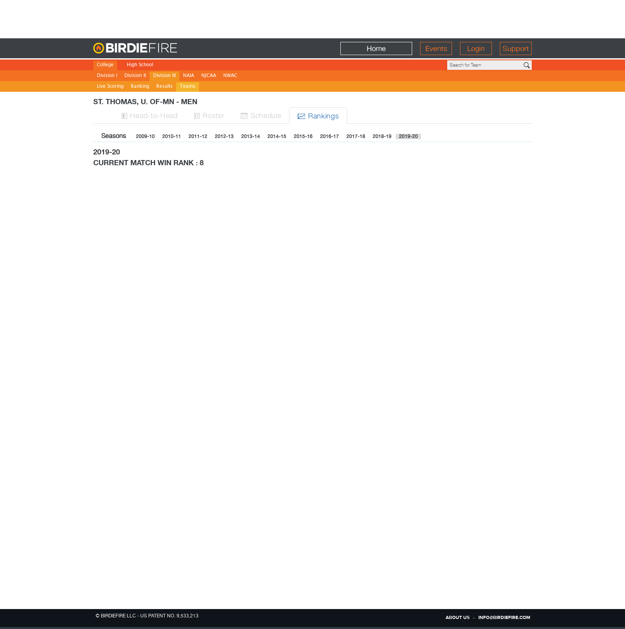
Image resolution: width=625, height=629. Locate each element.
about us (458, 617)
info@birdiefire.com (504, 617)
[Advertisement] (312, 18)
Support (516, 48)
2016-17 (329, 136)
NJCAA (208, 76)
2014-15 (276, 136)
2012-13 (224, 136)
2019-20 (408, 136)
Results (164, 86)
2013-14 (250, 136)
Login (476, 48)
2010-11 (171, 136)
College (105, 65)
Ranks (318, 115)
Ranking (140, 86)
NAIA (188, 76)
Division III (164, 76)
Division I (107, 76)
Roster (209, 115)
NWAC (230, 76)
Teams (187, 86)
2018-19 (382, 136)
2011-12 (198, 136)
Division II (135, 76)
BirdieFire (151, 48)
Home (376, 48)
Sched (260, 115)
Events (436, 48)
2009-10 (145, 136)
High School (140, 65)
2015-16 (303, 136)
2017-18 (355, 136)
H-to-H (149, 115)
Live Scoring (110, 86)
